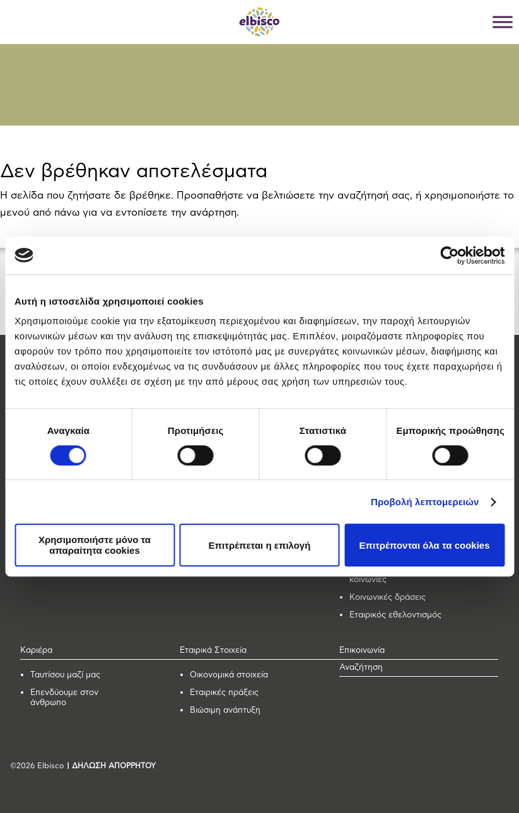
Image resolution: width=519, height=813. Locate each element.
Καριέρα (36, 650)
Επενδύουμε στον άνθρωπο (64, 698)
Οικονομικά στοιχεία (229, 675)
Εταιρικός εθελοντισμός (395, 615)
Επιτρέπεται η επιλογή (260, 545)
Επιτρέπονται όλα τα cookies (424, 545)
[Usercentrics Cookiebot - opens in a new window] (449, 255)
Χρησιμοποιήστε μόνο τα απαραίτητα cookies (94, 545)
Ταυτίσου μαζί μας (65, 675)
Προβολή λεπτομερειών (425, 501)
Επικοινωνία (362, 650)
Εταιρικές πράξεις (224, 693)
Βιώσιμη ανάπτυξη (225, 710)
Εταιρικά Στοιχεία (213, 650)
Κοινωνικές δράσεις (387, 598)
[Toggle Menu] (503, 22)
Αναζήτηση (361, 668)
